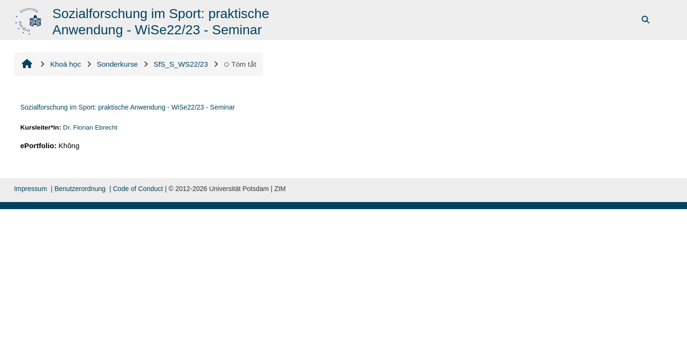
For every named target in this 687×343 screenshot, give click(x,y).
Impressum (30, 188)
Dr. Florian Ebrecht (90, 127)
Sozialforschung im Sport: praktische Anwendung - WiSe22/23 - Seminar (127, 107)
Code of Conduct (138, 188)
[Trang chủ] (29, 19)
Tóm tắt (240, 64)
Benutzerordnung (79, 188)
